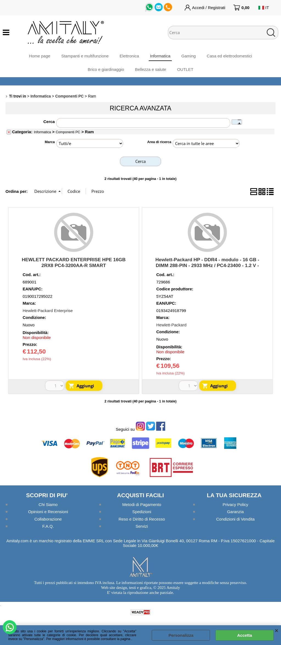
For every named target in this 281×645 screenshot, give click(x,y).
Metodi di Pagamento (141, 504)
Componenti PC (68, 132)
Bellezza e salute (150, 69)
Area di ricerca (159, 142)
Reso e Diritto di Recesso (142, 519)
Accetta (244, 635)
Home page (39, 56)
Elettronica (129, 56)
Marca (50, 142)
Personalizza (180, 635)
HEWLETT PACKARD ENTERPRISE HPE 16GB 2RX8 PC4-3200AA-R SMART (73, 262)
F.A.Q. (48, 526)
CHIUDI (276, 630)
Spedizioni (141, 511)
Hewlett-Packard (171, 324)
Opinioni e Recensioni (48, 511)
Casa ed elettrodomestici (229, 56)
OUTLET (185, 69)
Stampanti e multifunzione (85, 56)
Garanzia (235, 511)
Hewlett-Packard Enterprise (48, 310)
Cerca (49, 121)
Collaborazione (48, 519)
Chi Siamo (48, 504)
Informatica (160, 56)
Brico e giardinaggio (106, 69)
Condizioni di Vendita (235, 519)
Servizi (142, 526)
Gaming (188, 56)
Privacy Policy (235, 504)
